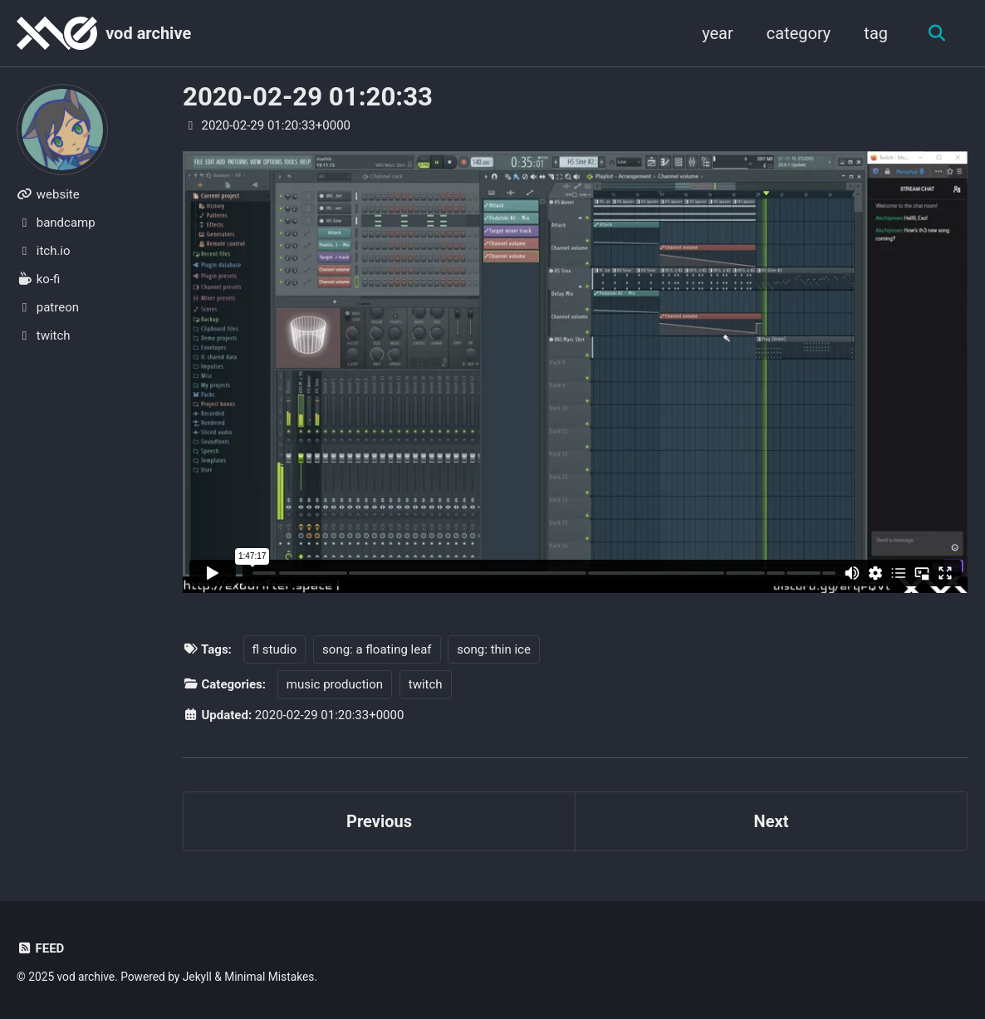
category (799, 33)
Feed (40, 948)
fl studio (274, 649)
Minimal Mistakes (269, 976)
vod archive (148, 33)
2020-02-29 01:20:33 (308, 96)
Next (771, 821)
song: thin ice (494, 649)
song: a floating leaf (376, 649)
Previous (379, 821)
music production (335, 684)
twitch (426, 684)
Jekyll (197, 976)
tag (876, 33)
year (717, 33)
